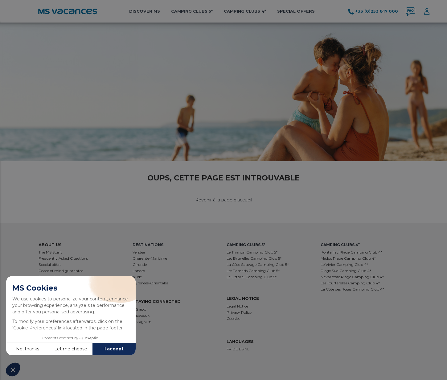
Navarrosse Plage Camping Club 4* (352, 277)
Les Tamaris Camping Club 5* (253, 270)
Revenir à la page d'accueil (223, 200)
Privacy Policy (239, 312)
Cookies (233, 318)
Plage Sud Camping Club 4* (346, 270)
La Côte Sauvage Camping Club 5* (258, 264)
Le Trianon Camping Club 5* (252, 252)
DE (235, 349)
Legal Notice (237, 306)
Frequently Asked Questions (63, 258)
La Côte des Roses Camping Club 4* (352, 289)
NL (246, 349)
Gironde (140, 264)
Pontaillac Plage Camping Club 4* (351, 252)
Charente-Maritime (150, 258)
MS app (139, 309)
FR (229, 349)
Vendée (139, 252)
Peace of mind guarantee (61, 270)
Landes (139, 270)
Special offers (296, 11)
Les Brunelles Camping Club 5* (254, 258)
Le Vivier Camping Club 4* (344, 264)
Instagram (142, 321)
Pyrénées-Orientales (150, 283)
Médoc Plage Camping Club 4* (348, 258)
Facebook (141, 315)
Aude (137, 277)
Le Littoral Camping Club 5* (252, 277)
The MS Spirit (50, 252)
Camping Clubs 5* (192, 11)
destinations (148, 244)
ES (241, 349)
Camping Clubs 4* (245, 11)
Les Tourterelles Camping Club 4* (350, 283)
